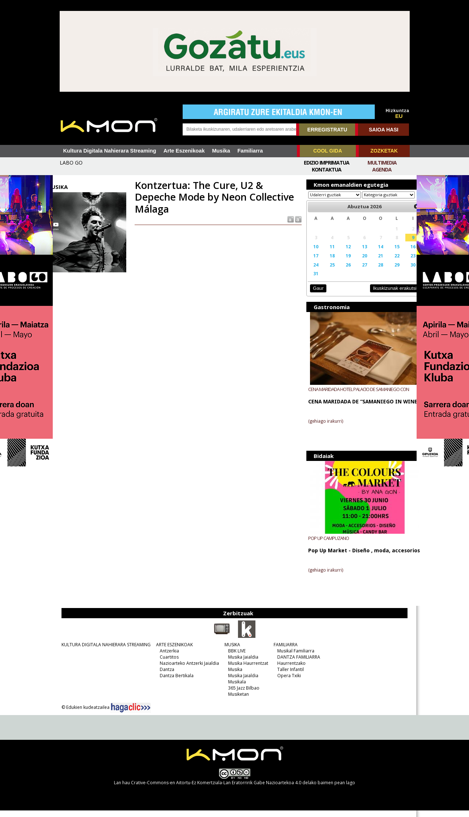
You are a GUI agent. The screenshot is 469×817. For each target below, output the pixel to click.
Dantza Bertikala (173, 682)
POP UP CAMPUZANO (324, 544)
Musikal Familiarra (291, 657)
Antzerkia (165, 657)
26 (341, 272)
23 (402, 262)
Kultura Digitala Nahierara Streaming (109, 151)
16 (402, 253)
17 (311, 262)
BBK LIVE (233, 657)
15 (387, 253)
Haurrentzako (287, 670)
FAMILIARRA (282, 651)
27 (356, 272)
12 (341, 253)
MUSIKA (228, 651)
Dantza (163, 676)
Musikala (233, 688)
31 (311, 280)
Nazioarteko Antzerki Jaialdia (185, 670)
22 (387, 262)
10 (311, 253)
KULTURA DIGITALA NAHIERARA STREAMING (102, 651)
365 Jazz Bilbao (239, 694)
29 (387, 272)
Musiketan (234, 701)
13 (356, 253)
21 (371, 262)
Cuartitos (165, 663)
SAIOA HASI (383, 130)
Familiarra (250, 151)
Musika (221, 151)
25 (326, 272)
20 (356, 262)
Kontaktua (326, 169)
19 (341, 262)
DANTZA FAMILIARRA (294, 663)
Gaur (314, 295)
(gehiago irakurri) (321, 428)
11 (326, 253)
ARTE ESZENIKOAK (170, 651)
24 (311, 272)
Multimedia (382, 162)
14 (371, 253)
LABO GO (71, 162)
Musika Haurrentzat (244, 670)
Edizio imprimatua (326, 162)
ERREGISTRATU (327, 130)
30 (402, 272)
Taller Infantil (286, 676)
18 (326, 262)
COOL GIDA (327, 151)
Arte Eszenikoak (183, 151)
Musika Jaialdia (239, 663)
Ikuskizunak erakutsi (383, 295)
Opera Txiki (285, 682)
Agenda (382, 169)
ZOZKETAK (384, 151)
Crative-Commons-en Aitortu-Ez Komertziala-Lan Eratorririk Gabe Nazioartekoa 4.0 (216, 789)
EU (398, 116)
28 (371, 272)
